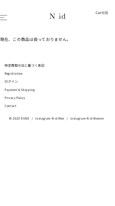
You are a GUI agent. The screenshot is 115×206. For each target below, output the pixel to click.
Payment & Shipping (20, 90)
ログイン (11, 82)
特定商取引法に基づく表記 (25, 66)
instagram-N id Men (49, 118)
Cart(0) (102, 12)
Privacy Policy (15, 98)
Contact (10, 106)
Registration (14, 74)
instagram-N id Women (87, 118)
